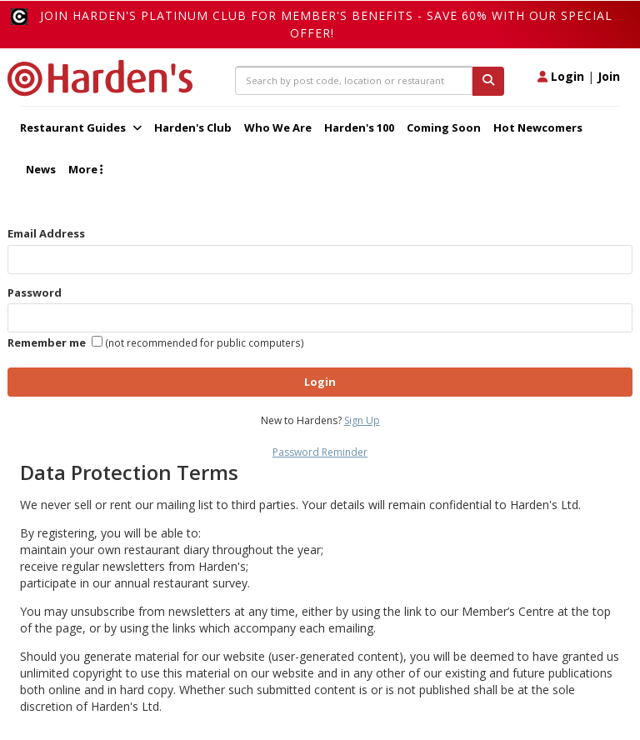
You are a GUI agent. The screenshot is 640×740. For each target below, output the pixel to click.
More (85, 169)
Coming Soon (444, 127)
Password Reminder (320, 452)
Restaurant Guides (81, 127)
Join (609, 76)
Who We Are (278, 127)
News (41, 169)
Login (561, 76)
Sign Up (362, 420)
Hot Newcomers (537, 127)
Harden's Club (193, 127)
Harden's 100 (359, 127)
